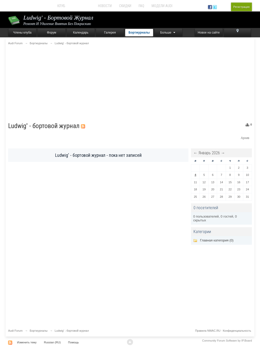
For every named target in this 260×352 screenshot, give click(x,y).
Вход (225, 6)
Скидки (125, 6)
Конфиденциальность (237, 330)
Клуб (61, 6)
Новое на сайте (209, 32)
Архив (245, 138)
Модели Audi (162, 6)
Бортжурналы (139, 32)
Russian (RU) (52, 342)
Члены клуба (22, 32)
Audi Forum (82, 6)
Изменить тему (27, 342)
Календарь (81, 32)
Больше (168, 32)
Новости (105, 6)
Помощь (73, 342)
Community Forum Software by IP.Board (227, 340)
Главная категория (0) (217, 240)
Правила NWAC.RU (207, 330)
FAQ (141, 6)
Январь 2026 (209, 152)
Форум (51, 32)
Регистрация (241, 6)
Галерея (110, 32)
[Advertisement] (130, 83)
